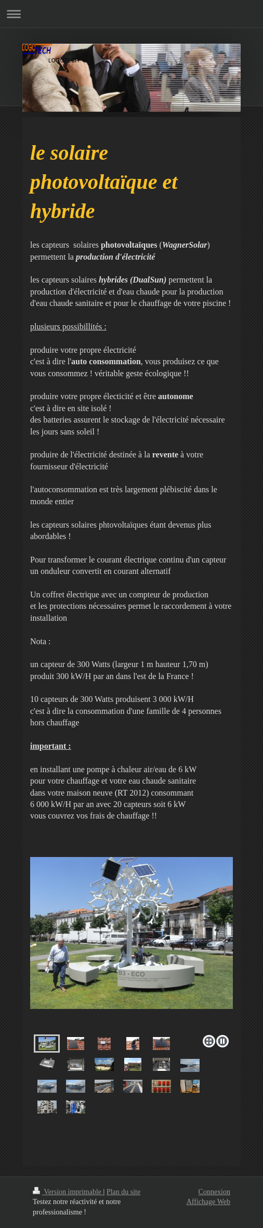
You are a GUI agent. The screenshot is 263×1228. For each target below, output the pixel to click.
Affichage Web (208, 1202)
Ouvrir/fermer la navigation (131, 14)
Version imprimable (68, 1192)
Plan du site (123, 1192)
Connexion (214, 1192)
